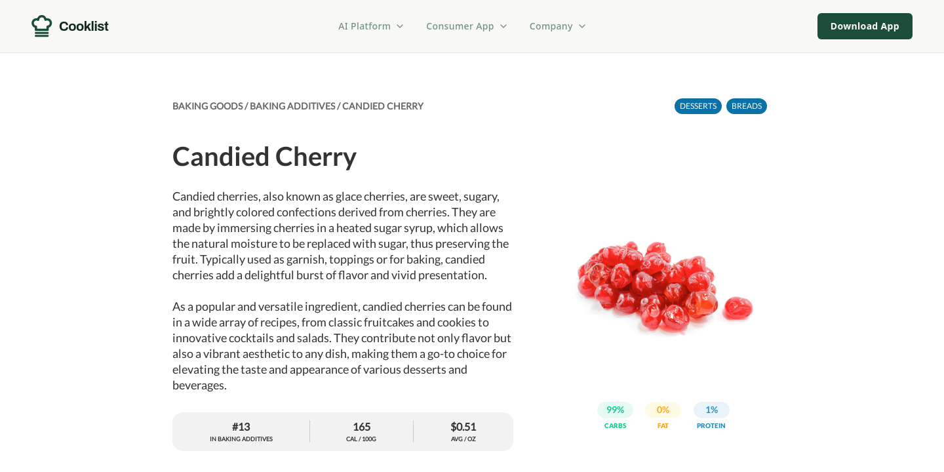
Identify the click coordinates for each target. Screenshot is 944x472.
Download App (865, 26)
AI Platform (371, 26)
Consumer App (467, 26)
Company (558, 26)
